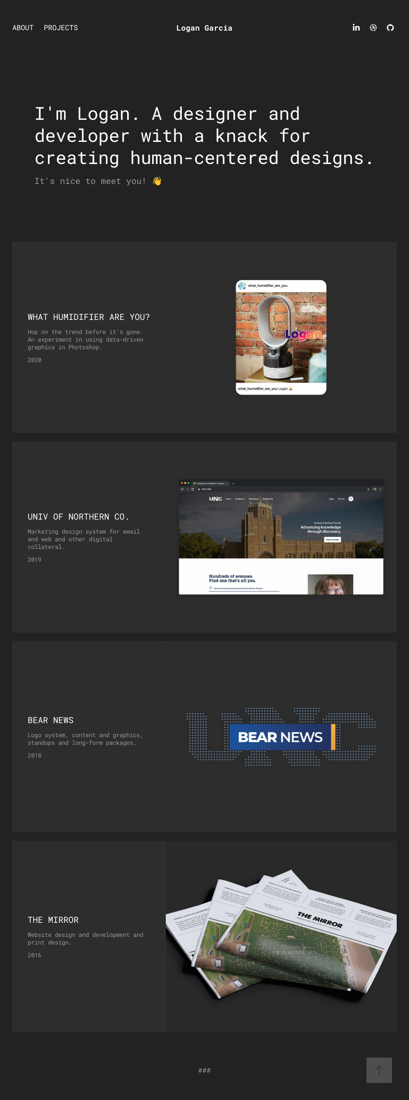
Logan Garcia (204, 28)
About (23, 27)
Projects (61, 27)
